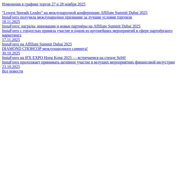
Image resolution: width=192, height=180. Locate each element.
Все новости (12, 71)
